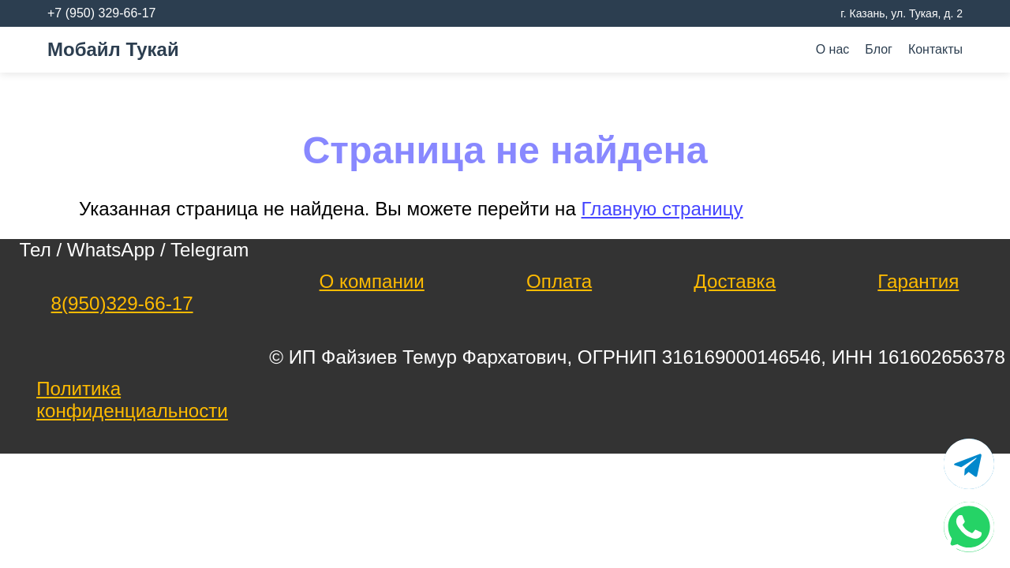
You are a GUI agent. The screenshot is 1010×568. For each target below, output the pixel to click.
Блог (878, 49)
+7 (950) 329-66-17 (101, 13)
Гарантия (918, 281)
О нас (833, 49)
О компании (372, 281)
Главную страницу (662, 208)
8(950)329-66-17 (122, 303)
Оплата (559, 281)
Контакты (935, 49)
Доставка (735, 281)
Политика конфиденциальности (132, 399)
